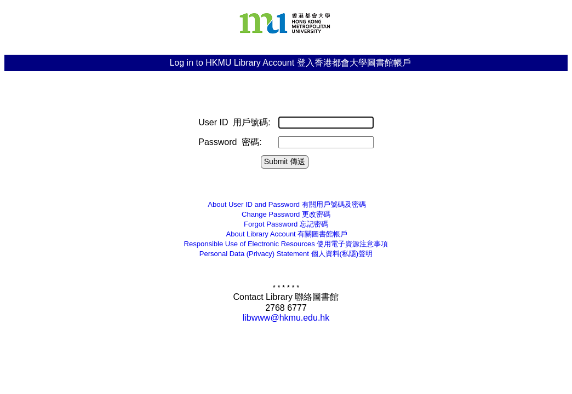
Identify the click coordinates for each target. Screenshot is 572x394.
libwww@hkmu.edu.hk (286, 317)
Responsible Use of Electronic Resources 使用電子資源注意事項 (286, 244)
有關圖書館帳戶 (286, 234)
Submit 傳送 (284, 161)
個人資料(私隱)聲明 (286, 254)
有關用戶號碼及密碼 (285, 204)
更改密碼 (286, 214)
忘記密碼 (286, 224)
